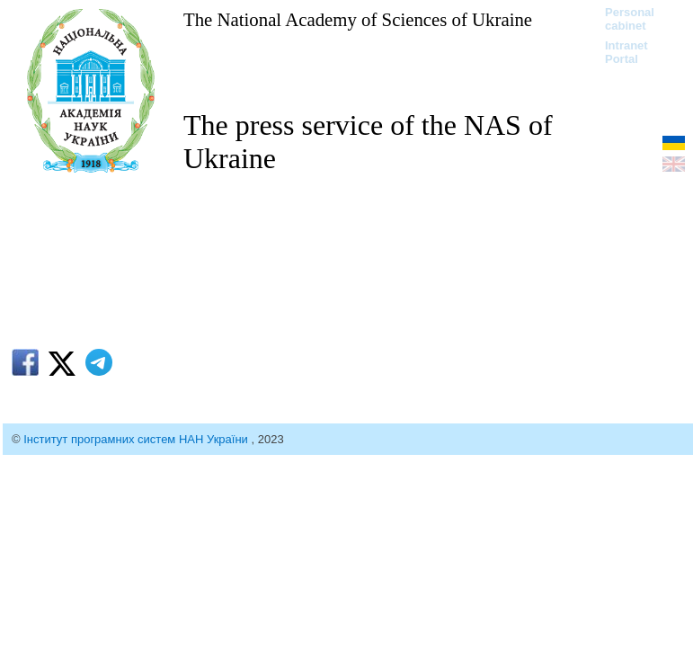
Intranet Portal (626, 52)
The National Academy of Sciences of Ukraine (357, 19)
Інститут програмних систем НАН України (137, 439)
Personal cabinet (629, 18)
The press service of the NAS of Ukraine (368, 141)
